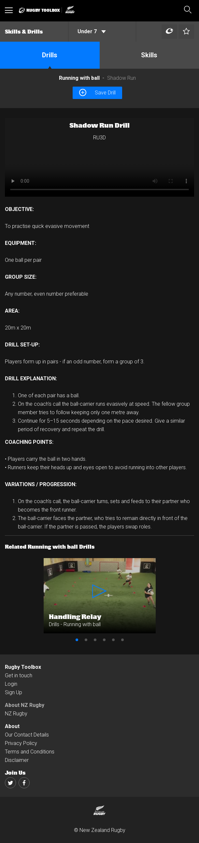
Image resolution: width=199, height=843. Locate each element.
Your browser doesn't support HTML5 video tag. (99, 157)
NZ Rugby (16, 713)
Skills (149, 55)
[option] (99, 157)
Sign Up (13, 692)
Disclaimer (17, 760)
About (12, 726)
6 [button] (122, 640)
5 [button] (113, 640)
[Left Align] (169, 31)
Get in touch (18, 675)
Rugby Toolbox (23, 667)
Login (11, 684)
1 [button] (77, 640)
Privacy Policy (21, 743)
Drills (49, 55)
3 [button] (95, 640)
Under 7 (92, 31)
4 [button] (104, 640)
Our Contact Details (27, 735)
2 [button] (86, 640)
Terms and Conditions (29, 752)
